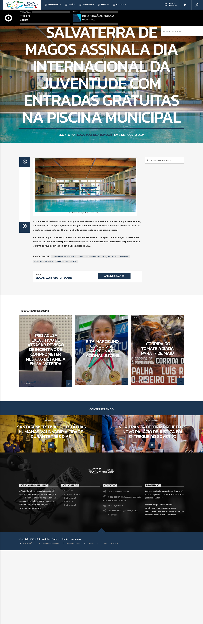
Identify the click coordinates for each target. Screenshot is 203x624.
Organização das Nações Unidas (102, 330)
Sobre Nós (68, 564)
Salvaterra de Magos (66, 335)
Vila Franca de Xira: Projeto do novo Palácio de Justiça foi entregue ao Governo (153, 505)
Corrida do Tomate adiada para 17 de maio (157, 422)
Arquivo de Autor (114, 349)
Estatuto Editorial (72, 568)
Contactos (69, 575)
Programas (88, 4)
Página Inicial (55, 4)
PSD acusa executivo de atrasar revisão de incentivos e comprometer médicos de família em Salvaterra (46, 423)
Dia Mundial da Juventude (64, 330)
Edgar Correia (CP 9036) (95, 180)
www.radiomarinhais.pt (118, 565)
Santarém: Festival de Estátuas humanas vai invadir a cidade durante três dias (51, 505)
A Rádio (72, 4)
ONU (82, 330)
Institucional (70, 571)
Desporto (97, 64)
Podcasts (121, 4)
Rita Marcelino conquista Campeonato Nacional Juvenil (101, 422)
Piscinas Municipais (43, 335)
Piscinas (124, 330)
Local (107, 64)
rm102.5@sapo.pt (116, 579)
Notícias (105, 4)
